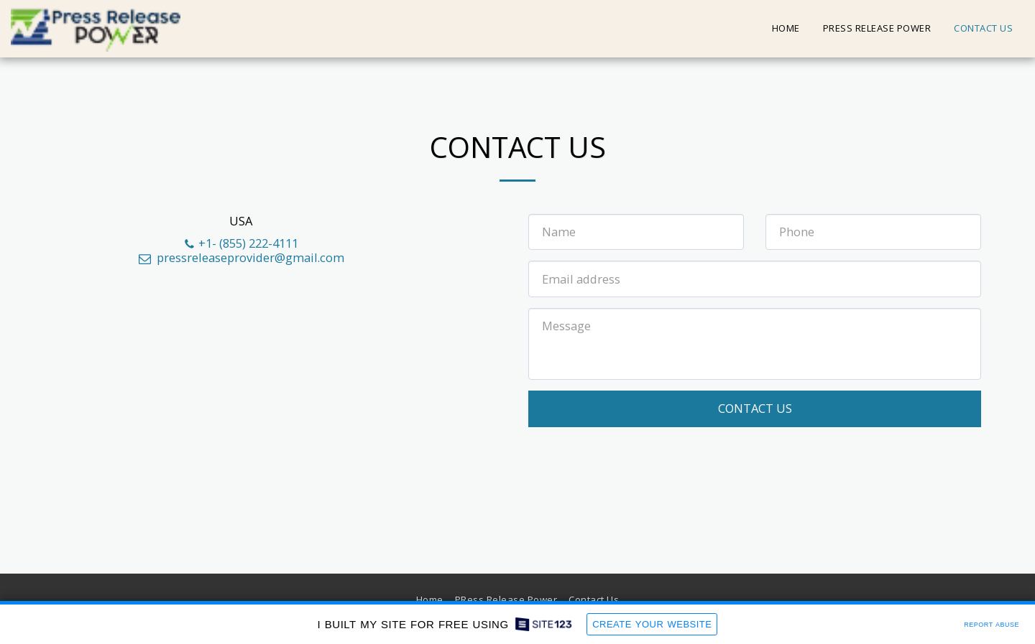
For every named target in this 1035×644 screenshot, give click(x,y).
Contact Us (755, 408)
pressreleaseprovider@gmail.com (240, 257)
